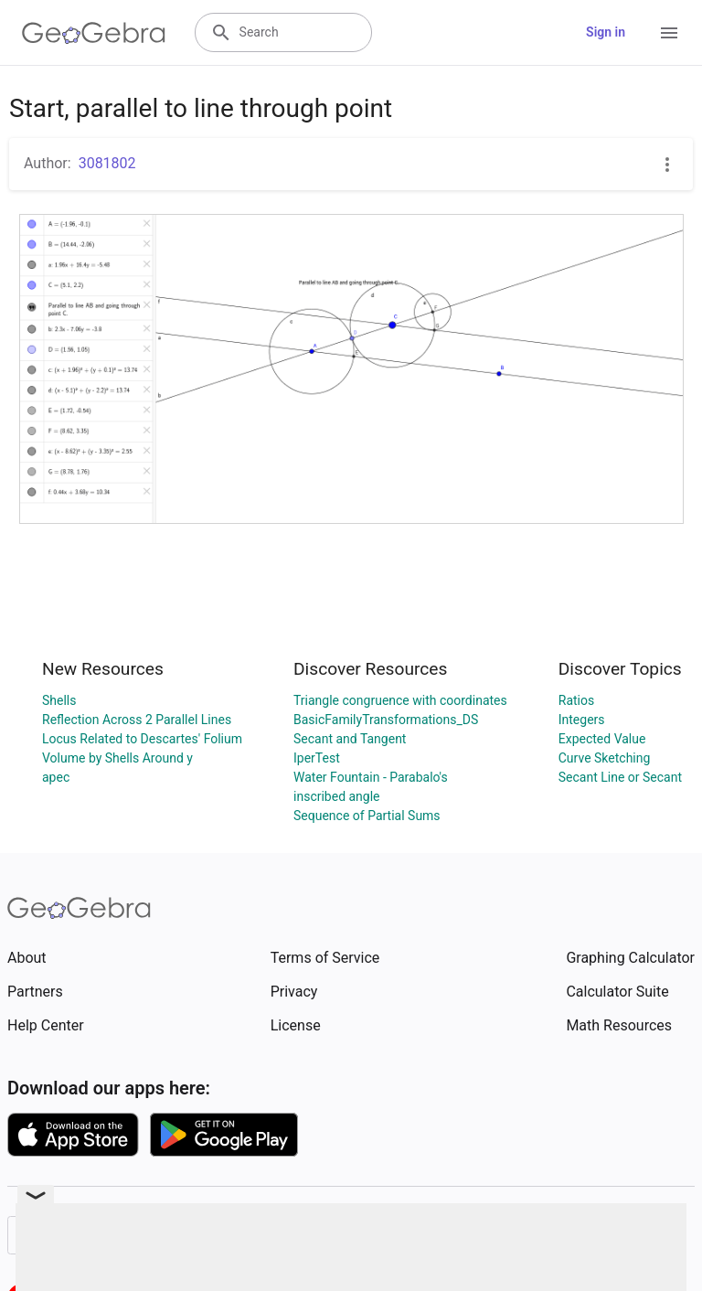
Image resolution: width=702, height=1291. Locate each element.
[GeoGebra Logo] (93, 33)
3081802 (107, 163)
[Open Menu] (669, 33)
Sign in (605, 32)
